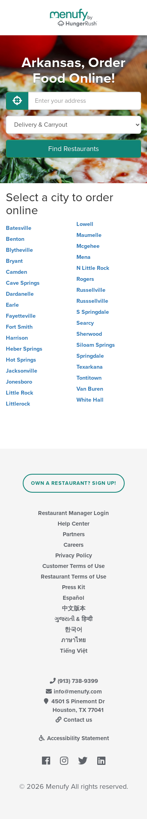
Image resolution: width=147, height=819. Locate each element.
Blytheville (19, 250)
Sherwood (89, 334)
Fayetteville (21, 316)
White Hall (89, 400)
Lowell (84, 224)
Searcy (85, 323)
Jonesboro (19, 382)
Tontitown (89, 378)
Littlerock (18, 403)
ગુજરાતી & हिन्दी (73, 618)
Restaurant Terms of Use (73, 576)
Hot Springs (21, 360)
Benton (15, 239)
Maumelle (89, 235)
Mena (83, 257)
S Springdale (92, 312)
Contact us (74, 719)
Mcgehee (88, 246)
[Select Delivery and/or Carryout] (73, 125)
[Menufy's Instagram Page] (64, 761)
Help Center (73, 523)
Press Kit (73, 587)
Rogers (85, 279)
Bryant (14, 261)
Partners (74, 534)
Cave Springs (23, 283)
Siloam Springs (95, 345)
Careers (73, 544)
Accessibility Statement (73, 738)
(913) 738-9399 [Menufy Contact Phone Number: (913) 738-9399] (73, 680)
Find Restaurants (73, 148)
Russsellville (92, 301)
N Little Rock (92, 268)
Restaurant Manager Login (73, 513)
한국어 (73, 629)
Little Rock (19, 392)
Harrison (17, 338)
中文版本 (73, 608)
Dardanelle (20, 294)
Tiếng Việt (73, 650)
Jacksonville (21, 371)
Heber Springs (24, 349)
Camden (16, 272)
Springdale (90, 356)
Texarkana (89, 367)
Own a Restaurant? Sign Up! (73, 483)
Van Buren (89, 389)
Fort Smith (19, 327)
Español (73, 597)
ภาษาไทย (73, 640)
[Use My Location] (17, 101)
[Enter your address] (84, 101)
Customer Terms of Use (73, 566)
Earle (12, 305)
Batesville (18, 228)
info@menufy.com (73, 691)
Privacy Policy (73, 555)
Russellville (90, 290)
